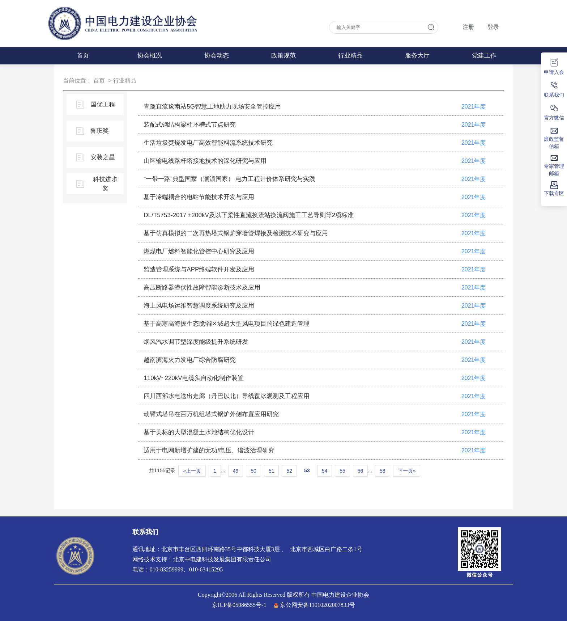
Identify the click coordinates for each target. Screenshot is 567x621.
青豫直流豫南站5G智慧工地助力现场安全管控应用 (212, 106)
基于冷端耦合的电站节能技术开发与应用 (199, 197)
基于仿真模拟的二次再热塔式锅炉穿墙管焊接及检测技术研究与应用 (236, 233)
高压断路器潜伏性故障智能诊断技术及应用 (202, 287)
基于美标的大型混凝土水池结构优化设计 (199, 432)
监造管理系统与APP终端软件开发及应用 (199, 269)
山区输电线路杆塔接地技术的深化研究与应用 (205, 160)
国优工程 (102, 104)
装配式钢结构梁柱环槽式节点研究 (190, 124)
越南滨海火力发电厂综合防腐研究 (190, 359)
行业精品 (350, 55)
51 (271, 471)
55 (342, 471)
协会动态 (216, 55)
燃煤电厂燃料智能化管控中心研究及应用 (199, 251)
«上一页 (192, 471)
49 (236, 471)
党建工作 (484, 55)
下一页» (407, 471)
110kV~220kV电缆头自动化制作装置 (193, 378)
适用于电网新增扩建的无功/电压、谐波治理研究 (209, 450)
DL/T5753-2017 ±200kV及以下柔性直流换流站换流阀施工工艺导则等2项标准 (249, 215)
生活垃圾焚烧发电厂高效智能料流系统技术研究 (208, 142)
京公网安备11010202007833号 (317, 605)
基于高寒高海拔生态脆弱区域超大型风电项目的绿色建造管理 (227, 323)
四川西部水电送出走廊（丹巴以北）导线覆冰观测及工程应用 (227, 396)
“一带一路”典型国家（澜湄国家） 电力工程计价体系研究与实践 (229, 179)
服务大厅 (417, 55)
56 (360, 471)
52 (289, 471)
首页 (83, 55)
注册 (468, 27)
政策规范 (283, 55)
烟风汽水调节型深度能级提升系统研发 (196, 341)
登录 (493, 27)
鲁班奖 (99, 130)
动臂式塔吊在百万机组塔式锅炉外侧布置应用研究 (211, 414)
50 (253, 471)
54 (325, 471)
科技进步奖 (105, 184)
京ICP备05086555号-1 (239, 605)
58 (382, 471)
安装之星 (102, 157)
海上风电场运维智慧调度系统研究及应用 (199, 305)
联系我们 (145, 532)
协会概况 (149, 55)
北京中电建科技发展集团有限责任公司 (222, 559)
